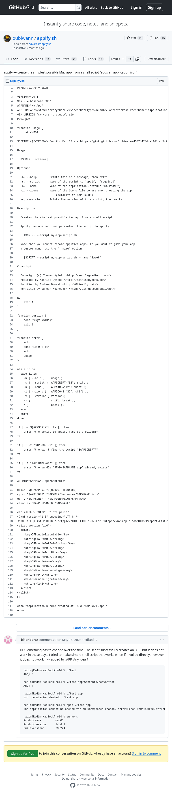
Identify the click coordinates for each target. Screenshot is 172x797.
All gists (91, 7)
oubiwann (23, 38)
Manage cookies (131, 774)
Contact (112, 774)
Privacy (46, 774)
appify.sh (47, 38)
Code (12, 59)
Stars (66, 59)
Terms (35, 774)
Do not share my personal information (86, 778)
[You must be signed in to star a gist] (135, 38)
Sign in (136, 7)
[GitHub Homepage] (72, 785)
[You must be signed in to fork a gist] (157, 38)
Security (59, 774)
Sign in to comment (146, 753)
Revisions (37, 59)
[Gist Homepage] (22, 7)
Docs (101, 774)
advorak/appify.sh (40, 44)
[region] (86, 352)
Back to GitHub (112, 7)
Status (72, 774)
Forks (93, 59)
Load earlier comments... (92, 628)
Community (87, 774)
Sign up (154, 7)
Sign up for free (22, 753)
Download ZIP (157, 59)
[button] (137, 59)
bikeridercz (29, 640)
